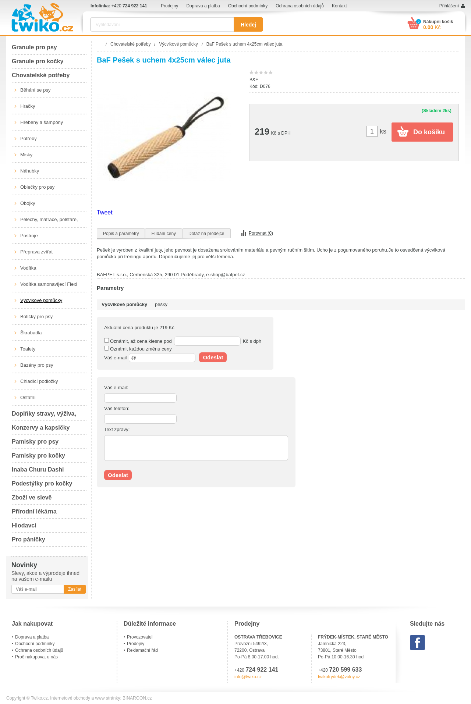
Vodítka (28, 268)
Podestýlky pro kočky (42, 483)
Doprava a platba (203, 5)
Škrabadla (31, 332)
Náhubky (29, 171)
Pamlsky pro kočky (38, 455)
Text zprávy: (117, 429)
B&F (253, 79)
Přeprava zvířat (36, 252)
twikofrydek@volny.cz (339, 676)
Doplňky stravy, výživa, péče (44, 415)
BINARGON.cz (137, 698)
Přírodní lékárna (34, 511)
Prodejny (169, 5)
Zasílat (74, 589)
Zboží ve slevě (32, 497)
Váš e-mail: (116, 387)
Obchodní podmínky (248, 5)
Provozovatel (139, 637)
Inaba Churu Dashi (38, 469)
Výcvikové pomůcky (41, 300)
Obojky (27, 203)
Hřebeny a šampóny (41, 122)
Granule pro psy (34, 47)
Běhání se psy (35, 90)
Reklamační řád (142, 650)
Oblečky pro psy (37, 187)
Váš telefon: (117, 408)
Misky (26, 154)
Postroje (29, 235)
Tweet (105, 212)
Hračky (27, 106)
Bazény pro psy (36, 365)
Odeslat (213, 357)
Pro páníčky (28, 539)
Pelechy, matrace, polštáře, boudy (49, 222)
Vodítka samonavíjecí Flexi (48, 284)
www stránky (107, 698)
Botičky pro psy (36, 316)
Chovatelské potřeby (41, 75)
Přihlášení (449, 5)
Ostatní (28, 397)
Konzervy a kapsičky (41, 427)
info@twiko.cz (248, 676)
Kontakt (339, 5)
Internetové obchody (70, 698)
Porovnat (261, 233)
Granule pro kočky (38, 61)
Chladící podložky (39, 381)
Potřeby (28, 138)
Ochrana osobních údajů (300, 5)
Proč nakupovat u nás (36, 656)
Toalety (27, 349)
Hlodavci (24, 525)
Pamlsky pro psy (35, 441)
